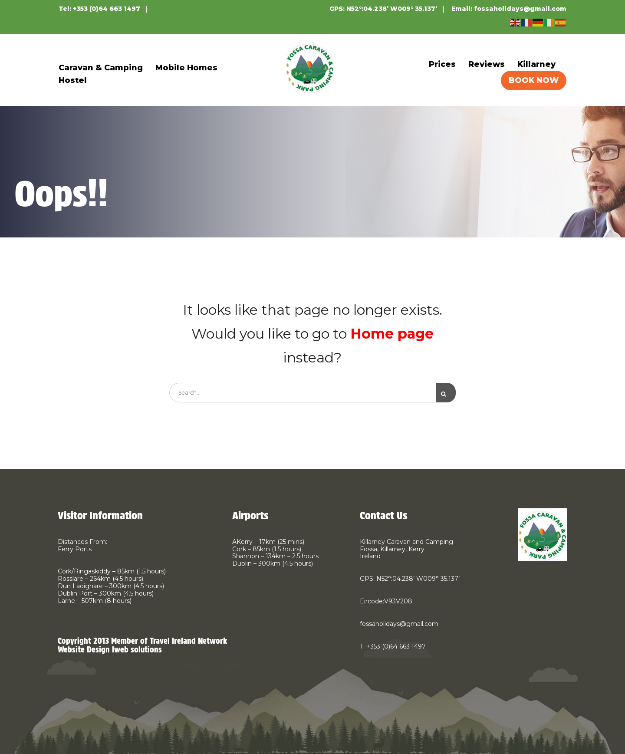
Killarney (536, 64)
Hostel (73, 80)
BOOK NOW (534, 80)
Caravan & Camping (101, 67)
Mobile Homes (186, 67)
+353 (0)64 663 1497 (106, 9)
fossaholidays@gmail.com (520, 9)
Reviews (486, 64)
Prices (442, 64)
